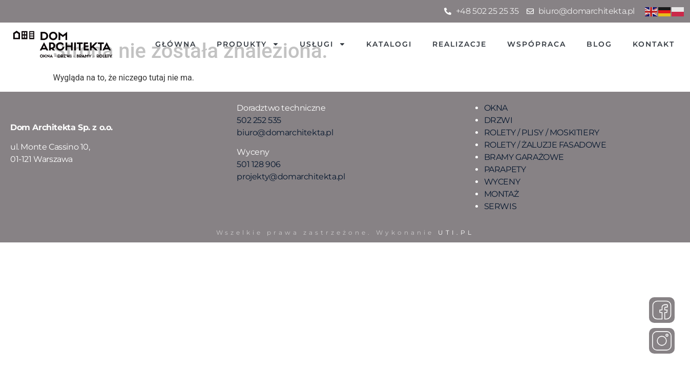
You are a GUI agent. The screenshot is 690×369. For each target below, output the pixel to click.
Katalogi (389, 44)
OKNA (496, 108)
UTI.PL (456, 232)
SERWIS (500, 206)
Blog (599, 44)
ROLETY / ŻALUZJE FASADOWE (545, 145)
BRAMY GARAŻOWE (524, 157)
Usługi (323, 44)
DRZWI (498, 120)
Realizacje (459, 44)
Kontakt (654, 44)
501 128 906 (259, 164)
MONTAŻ (501, 194)
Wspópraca (536, 44)
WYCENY (502, 182)
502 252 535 (259, 120)
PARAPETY (505, 169)
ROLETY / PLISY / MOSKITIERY (541, 132)
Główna (175, 44)
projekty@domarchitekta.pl (291, 176)
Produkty (248, 44)
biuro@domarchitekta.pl (285, 132)
